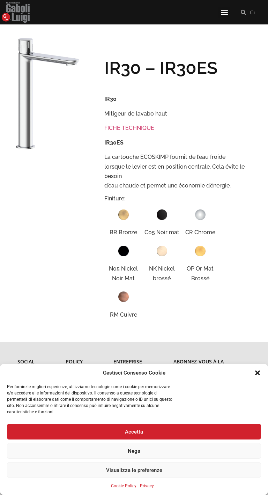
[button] (257, 372)
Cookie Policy (123, 485)
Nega (134, 451)
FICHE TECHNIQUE (129, 128)
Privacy (147, 485)
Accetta (134, 432)
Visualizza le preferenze (134, 470)
